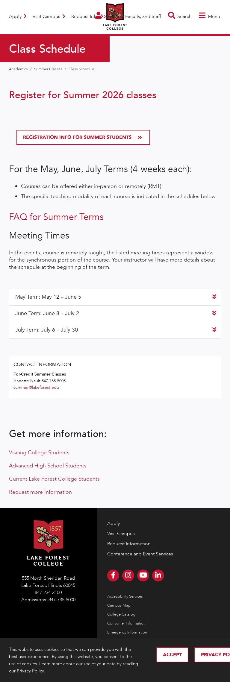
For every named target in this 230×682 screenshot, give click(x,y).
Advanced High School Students (48, 466)
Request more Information (40, 492)
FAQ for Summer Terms (56, 217)
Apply (18, 16)
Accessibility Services (125, 596)
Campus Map (119, 605)
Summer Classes (48, 69)
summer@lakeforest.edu (36, 387)
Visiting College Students (39, 452)
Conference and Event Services (140, 554)
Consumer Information (126, 623)
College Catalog (121, 614)
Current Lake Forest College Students (54, 479)
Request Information (129, 543)
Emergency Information (127, 632)
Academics (19, 69)
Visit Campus (49, 16)
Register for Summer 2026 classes (82, 95)
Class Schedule (81, 69)
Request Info (87, 16)
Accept (172, 654)
